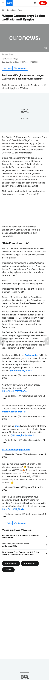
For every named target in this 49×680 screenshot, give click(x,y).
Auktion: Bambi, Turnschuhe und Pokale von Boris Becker (21, 536)
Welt (20, 10)
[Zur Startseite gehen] (9, 3)
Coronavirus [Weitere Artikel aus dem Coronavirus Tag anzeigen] (30, 563)
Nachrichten (11, 10)
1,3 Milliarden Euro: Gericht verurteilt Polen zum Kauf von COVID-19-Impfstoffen (20, 553)
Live (43, 3)
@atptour (14, 370)
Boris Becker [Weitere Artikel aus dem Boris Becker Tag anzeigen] (11, 563)
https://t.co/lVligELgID (13, 509)
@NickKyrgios (31, 355)
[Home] (3, 10)
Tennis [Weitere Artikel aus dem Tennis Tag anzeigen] (8, 569)
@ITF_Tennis (25, 370)
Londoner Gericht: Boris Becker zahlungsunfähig (15, 545)
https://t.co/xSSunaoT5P (14, 411)
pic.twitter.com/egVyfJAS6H (16, 449)
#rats (17, 426)
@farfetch (29, 435)
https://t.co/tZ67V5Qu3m (14, 391)
